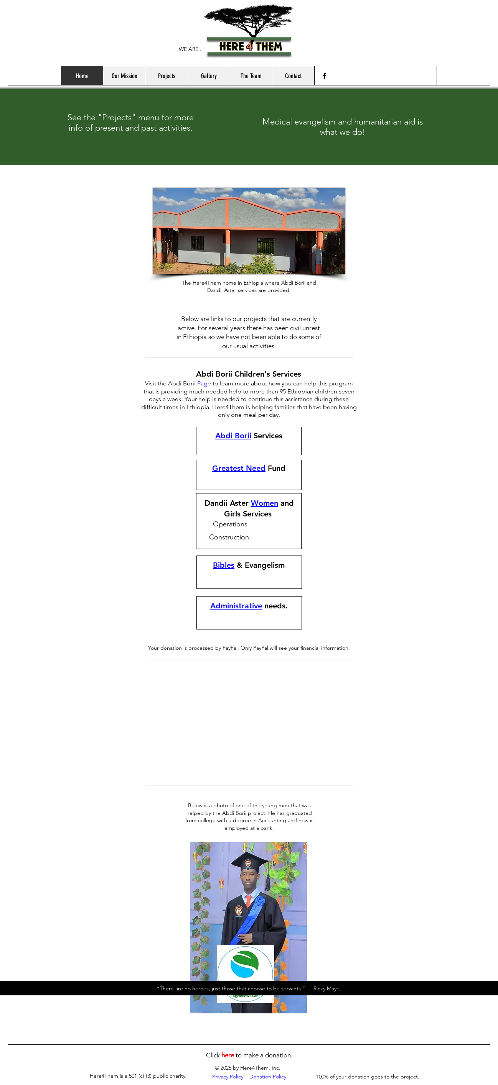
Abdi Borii (233, 435)
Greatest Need (238, 468)
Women (264, 503)
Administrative (236, 605)
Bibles (223, 565)
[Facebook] (324, 76)
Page (204, 383)
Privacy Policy (227, 1076)
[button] (166, 75)
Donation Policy (267, 1076)
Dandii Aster (226, 503)
